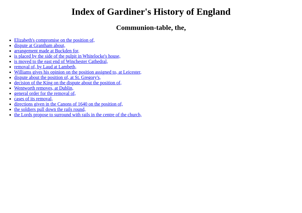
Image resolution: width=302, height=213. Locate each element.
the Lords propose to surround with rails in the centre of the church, (78, 114)
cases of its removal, (33, 98)
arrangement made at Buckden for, (46, 50)
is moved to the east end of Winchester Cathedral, (61, 61)
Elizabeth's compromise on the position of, (54, 40)
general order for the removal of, (45, 93)
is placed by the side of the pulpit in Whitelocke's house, (67, 56)
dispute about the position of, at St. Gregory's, (57, 77)
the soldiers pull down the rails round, (50, 109)
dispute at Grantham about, (39, 45)
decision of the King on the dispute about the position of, (68, 82)
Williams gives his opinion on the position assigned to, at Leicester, (78, 72)
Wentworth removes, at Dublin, (43, 88)
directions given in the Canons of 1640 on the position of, (68, 103)
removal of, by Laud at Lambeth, (45, 66)
